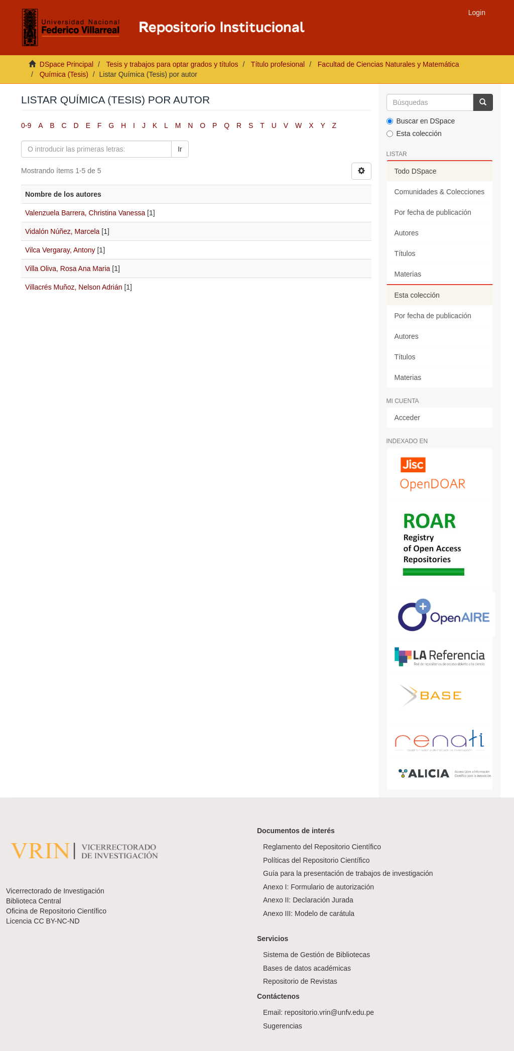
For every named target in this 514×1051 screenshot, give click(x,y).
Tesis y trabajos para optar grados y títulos (172, 64)
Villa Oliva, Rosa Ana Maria (67, 269)
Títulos (405, 253)
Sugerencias (282, 1026)
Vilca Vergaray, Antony (60, 250)
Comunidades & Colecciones (440, 192)
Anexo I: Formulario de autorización (318, 887)
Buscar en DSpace (421, 121)
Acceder (407, 418)
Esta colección (414, 133)
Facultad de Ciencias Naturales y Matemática (388, 64)
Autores (407, 233)
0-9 (26, 125)
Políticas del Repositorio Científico (316, 860)
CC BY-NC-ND (56, 921)
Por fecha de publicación (433, 212)
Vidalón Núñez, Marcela (62, 231)
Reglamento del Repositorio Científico (322, 847)
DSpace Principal (66, 64)
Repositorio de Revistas (300, 981)
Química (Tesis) (64, 74)
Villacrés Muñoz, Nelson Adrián (73, 287)
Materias (408, 274)
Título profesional (278, 64)
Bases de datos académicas (307, 968)
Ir (180, 149)
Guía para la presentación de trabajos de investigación (348, 873)
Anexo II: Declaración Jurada (308, 900)
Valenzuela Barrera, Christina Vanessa (85, 213)
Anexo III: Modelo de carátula (308, 913)
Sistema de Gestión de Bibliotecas (316, 955)
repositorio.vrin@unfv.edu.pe (329, 1012)
